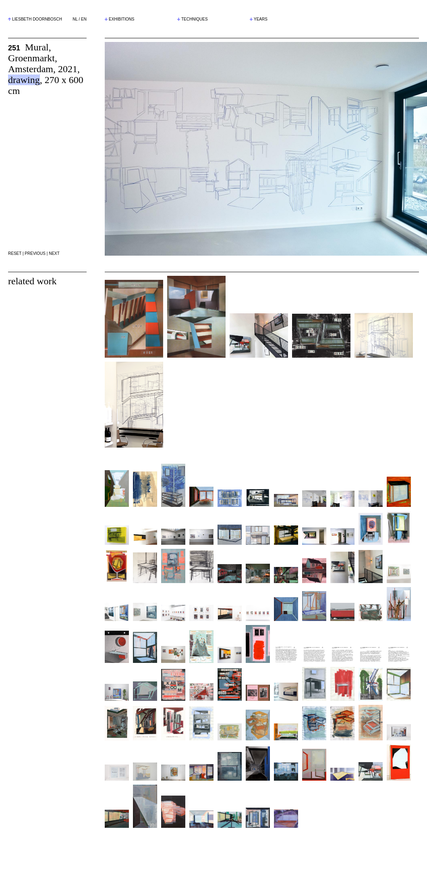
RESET (14, 253)
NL (75, 19)
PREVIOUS (35, 253)
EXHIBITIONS (119, 19)
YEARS (258, 19)
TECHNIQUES (192, 19)
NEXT (54, 253)
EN (84, 19)
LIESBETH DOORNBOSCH (37, 19)
